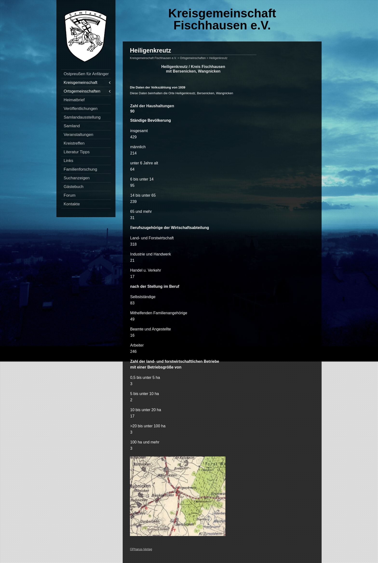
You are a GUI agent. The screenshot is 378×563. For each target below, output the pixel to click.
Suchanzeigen (77, 178)
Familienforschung (80, 169)
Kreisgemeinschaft (80, 82)
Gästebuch (73, 186)
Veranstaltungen (78, 134)
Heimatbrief (74, 100)
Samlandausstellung (82, 117)
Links (68, 160)
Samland (72, 126)
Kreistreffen (74, 143)
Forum (69, 195)
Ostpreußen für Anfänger (86, 74)
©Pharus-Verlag (141, 549)
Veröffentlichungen (81, 108)
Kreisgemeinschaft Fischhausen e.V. (222, 19)
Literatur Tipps (77, 152)
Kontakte (72, 204)
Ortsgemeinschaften (82, 91)
